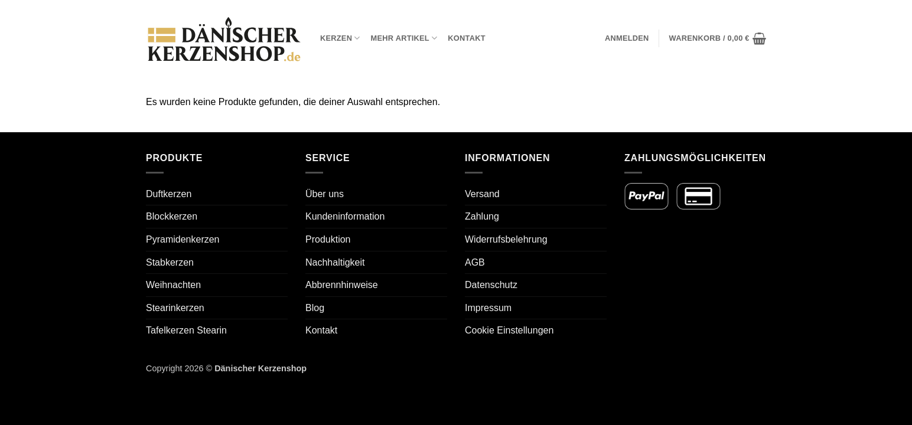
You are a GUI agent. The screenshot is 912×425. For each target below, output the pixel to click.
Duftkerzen (168, 194)
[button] (627, 38)
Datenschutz (491, 285)
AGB (475, 262)
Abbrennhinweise (341, 285)
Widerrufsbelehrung (506, 239)
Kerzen (340, 38)
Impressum (488, 308)
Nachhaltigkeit (335, 262)
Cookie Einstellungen (509, 330)
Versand (482, 194)
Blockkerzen (171, 216)
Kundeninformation (345, 216)
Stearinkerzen (175, 308)
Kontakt (466, 38)
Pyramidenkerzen (183, 239)
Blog (314, 308)
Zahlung (482, 216)
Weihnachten (173, 285)
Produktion (328, 239)
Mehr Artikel (404, 38)
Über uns (324, 194)
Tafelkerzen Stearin (186, 330)
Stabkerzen (170, 262)
